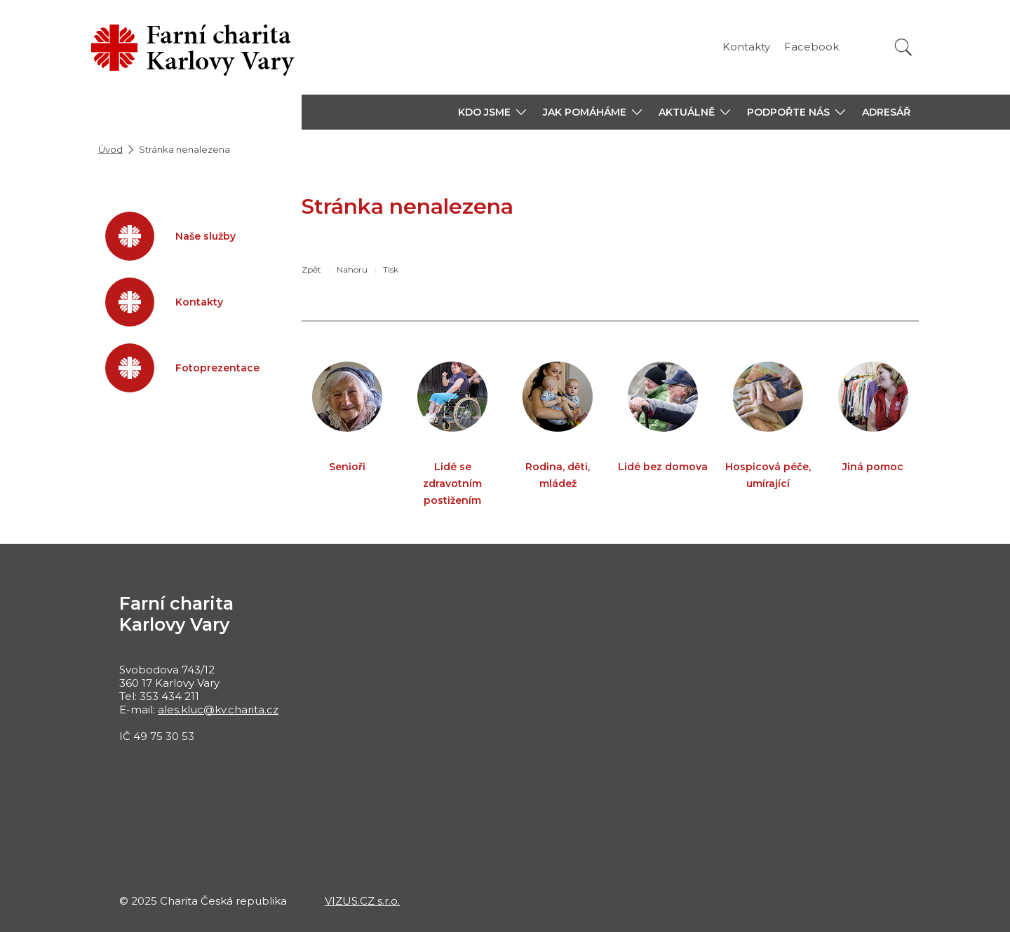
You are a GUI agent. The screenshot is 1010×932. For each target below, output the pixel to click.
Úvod (110, 149)
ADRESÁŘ (886, 112)
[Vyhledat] (903, 47)
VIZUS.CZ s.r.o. (362, 900)
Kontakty (746, 46)
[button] (492, 112)
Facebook (811, 46)
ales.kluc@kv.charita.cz (218, 709)
